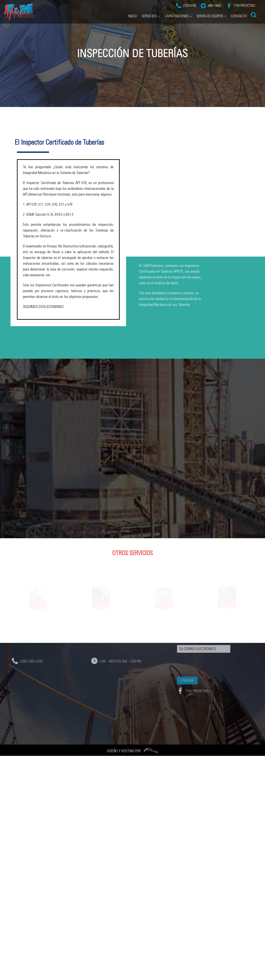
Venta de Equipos (210, 14)
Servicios (149, 14)
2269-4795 (189, 3)
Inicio (132, 14)
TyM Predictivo (244, 3)
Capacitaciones (176, 14)
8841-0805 (214, 3)
